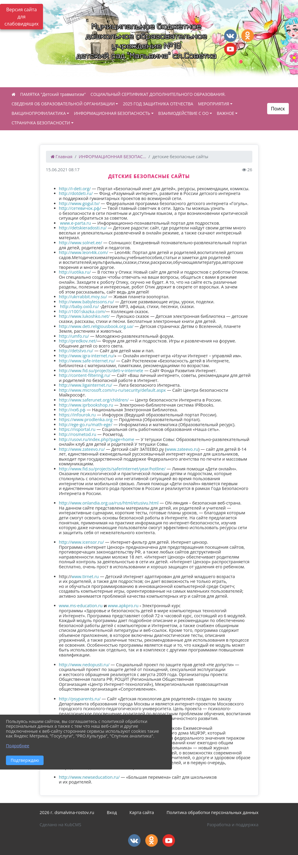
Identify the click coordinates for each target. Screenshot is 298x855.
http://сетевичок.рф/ (80, 208)
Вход (112, 812)
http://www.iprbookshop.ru (86, 405)
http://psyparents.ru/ (80, 699)
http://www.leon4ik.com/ (83, 252)
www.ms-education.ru (81, 605)
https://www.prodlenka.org (86, 419)
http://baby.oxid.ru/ (79, 306)
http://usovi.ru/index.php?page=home (96, 439)
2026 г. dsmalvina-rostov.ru (67, 812)
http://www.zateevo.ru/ (82, 449)
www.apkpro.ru (123, 605)
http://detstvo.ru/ (76, 350)
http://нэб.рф (72, 410)
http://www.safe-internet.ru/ (87, 361)
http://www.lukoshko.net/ (84, 316)
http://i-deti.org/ (75, 188)
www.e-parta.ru (75, 223)
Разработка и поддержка (232, 824)
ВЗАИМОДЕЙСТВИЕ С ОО (183, 113)
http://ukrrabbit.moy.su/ (83, 296)
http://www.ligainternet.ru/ (85, 385)
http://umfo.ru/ (74, 336)
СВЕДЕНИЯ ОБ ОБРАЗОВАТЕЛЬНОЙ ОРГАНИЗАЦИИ (63, 104)
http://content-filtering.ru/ (85, 375)
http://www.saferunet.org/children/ (94, 400)
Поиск (278, 108)
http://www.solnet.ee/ (80, 242)
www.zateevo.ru (182, 449)
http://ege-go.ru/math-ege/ (85, 424)
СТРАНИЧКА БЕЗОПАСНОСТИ (41, 123)
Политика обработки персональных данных (213, 812)
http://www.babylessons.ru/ (86, 301)
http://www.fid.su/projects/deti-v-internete (101, 370)
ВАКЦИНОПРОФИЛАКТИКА (39, 113)
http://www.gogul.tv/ (79, 203)
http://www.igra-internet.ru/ (86, 356)
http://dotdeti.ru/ (76, 193)
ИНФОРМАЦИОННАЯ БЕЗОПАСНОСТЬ (112, 113)
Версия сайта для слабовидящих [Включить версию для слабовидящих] (21, 16)
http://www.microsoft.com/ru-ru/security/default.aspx (112, 390)
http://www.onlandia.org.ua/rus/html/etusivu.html (109, 503)
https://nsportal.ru (77, 429)
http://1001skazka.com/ (82, 311)
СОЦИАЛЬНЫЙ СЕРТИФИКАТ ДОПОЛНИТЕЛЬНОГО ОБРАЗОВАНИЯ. (157, 94)
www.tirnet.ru (85, 576)
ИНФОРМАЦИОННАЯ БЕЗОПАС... (112, 156)
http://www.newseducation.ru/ (89, 777)
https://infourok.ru (77, 415)
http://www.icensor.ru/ (81, 542)
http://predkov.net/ (78, 341)
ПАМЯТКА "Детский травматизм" (53, 94)
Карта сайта (141, 812)
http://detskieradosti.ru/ (83, 228)
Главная (62, 156)
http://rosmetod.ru (77, 434)
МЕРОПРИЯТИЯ (213, 104)
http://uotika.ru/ (75, 272)
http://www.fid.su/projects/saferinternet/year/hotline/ (112, 469)
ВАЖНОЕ (225, 113)
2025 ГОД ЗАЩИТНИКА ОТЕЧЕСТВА (158, 104)
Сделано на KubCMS (60, 824)
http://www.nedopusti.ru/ (84, 664)
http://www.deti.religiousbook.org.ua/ (96, 326)
